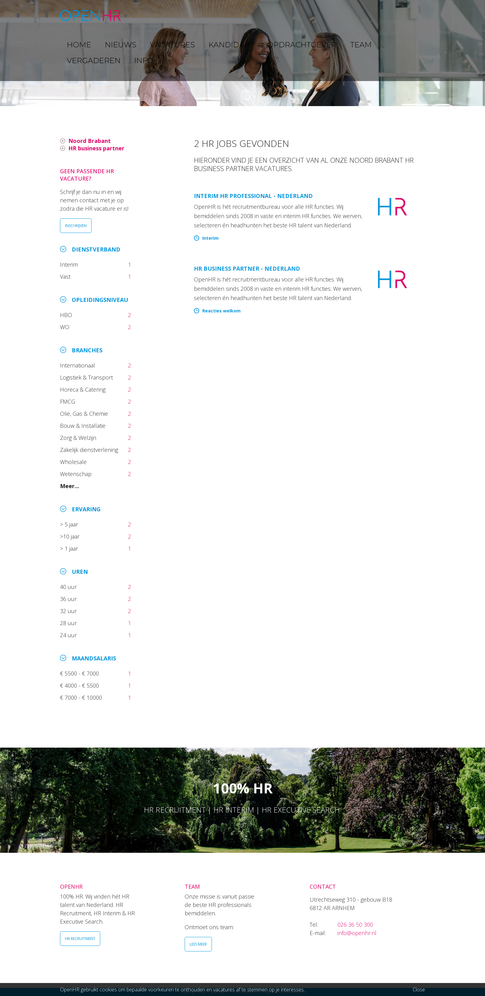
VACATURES (207, 15)
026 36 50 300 (355, 924)
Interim (70, 264)
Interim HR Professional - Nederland (253, 196)
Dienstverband (96, 249)
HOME (143, 15)
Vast (66, 276)
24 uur (70, 635)
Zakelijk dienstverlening (90, 449)
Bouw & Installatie (83, 425)
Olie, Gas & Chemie (84, 413)
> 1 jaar (69, 548)
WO (65, 327)
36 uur (70, 599)
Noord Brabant (89, 140)
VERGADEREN (370, 15)
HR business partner (96, 148)
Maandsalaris (94, 658)
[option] (242, 53)
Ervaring (86, 509)
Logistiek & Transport (87, 377)
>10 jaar (70, 536)
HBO (67, 315)
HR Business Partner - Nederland (247, 268)
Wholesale (74, 462)
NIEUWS (171, 15)
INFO (404, 15)
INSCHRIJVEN (76, 225)
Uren (80, 571)
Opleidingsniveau (100, 299)
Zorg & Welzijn (79, 437)
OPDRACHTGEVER (295, 15)
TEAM (335, 15)
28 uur (69, 623)
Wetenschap (77, 474)
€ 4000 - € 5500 (80, 685)
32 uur (70, 611)
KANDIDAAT (247, 15)
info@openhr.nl (356, 933)
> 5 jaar (69, 524)
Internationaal (78, 365)
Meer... (69, 486)
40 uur (69, 586)
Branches (87, 350)
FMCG (68, 401)
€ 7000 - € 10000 (82, 697)
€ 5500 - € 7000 (80, 673)
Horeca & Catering (83, 389)
